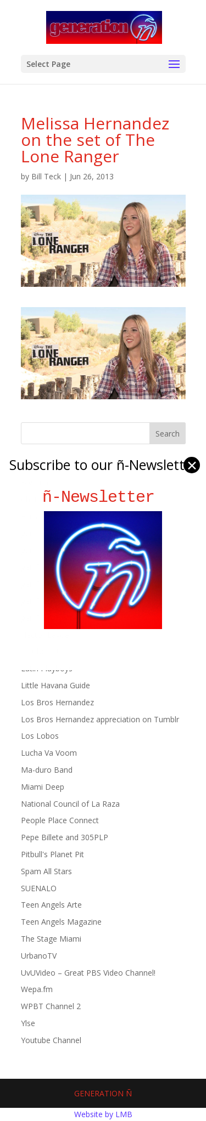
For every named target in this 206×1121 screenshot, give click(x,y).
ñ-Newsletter (103, 497)
